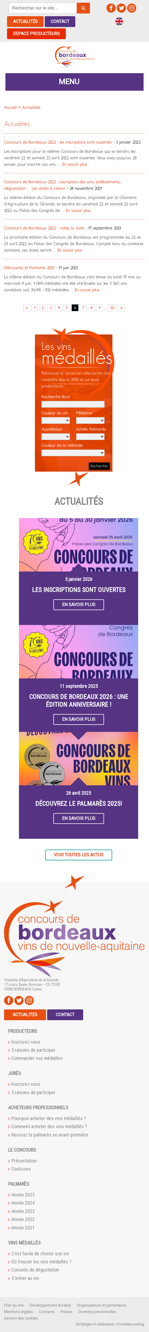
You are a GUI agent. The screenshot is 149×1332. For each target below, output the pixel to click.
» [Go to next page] (121, 307)
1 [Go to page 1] (34, 307)
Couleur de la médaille (73, 449)
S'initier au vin (25, 1278)
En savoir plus (74, 164)
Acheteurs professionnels (38, 1107)
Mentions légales (18, 1311)
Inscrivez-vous (25, 1041)
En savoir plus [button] (78, 604)
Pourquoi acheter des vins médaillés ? (48, 1118)
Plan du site (14, 1305)
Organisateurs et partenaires (101, 1305)
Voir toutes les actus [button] (78, 854)
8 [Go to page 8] (91, 307)
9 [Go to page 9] (99, 307)
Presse (66, 1311)
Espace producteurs (36, 33)
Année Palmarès (91, 433)
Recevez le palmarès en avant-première (49, 1134)
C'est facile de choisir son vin (40, 1253)
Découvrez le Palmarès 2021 (29, 267)
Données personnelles (97, 1311)
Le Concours (22, 1149)
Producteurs (22, 1031)
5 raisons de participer (33, 1050)
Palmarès (18, 1184)
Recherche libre (73, 400)
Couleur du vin (55, 417)
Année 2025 (23, 1195)
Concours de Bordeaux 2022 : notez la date (44, 228)
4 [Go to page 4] (59, 307)
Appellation (55, 433)
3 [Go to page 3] (51, 307)
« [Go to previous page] (27, 307)
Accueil (10, 107)
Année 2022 (23, 1219)
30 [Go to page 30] (112, 307)
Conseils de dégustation (35, 1270)
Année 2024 (23, 1203)
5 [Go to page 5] (67, 307)
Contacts (46, 1311)
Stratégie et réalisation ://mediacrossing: (110, 1324)
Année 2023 (23, 1211)
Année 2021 (23, 1227)
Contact (60, 21)
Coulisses (21, 1169)
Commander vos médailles (37, 1058)
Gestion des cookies (21, 1318)
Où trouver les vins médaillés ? (41, 1262)
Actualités (25, 21)
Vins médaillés (24, 1242)
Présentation (24, 1160)
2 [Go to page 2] (42, 307)
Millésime (90, 417)
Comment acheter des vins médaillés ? (49, 1126)
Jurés (14, 1073)
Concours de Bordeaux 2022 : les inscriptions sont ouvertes (58, 142)
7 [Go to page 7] (83, 307)
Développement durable (50, 1305)
